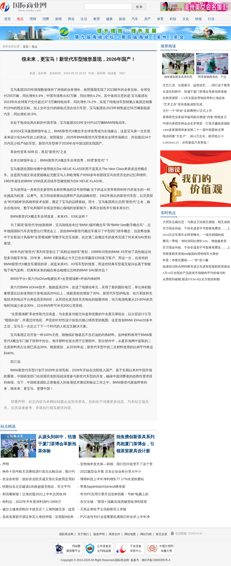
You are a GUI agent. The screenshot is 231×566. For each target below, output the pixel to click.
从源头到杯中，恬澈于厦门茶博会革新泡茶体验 (57, 443)
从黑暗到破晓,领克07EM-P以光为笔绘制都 (191, 279)
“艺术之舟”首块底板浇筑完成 (182, 104)
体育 (160, 19)
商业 (71, 19)
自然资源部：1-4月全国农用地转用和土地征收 (194, 98)
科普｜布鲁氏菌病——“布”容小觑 (185, 260)
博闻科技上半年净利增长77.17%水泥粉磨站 (112, 479)
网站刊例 (146, 534)
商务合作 (114, 534)
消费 (45, 19)
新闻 (58, 19)
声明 (5, 464)
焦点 (20, 19)
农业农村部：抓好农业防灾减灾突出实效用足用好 (38, 479)
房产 (147, 19)
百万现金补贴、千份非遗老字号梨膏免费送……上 (196, 228)
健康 (109, 19)
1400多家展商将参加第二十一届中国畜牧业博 (193, 130)
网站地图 (130, 534)
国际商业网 (66, 534)
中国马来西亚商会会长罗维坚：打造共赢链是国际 (196, 123)
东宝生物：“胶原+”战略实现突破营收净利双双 (113, 502)
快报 (198, 19)
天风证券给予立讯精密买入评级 (103, 509)
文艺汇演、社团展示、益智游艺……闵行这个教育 (196, 85)
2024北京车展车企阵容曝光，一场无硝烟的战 (193, 234)
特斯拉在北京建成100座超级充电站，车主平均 (36, 486)
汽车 (135, 19)
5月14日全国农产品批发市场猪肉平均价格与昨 (194, 273)
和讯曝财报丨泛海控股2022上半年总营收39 (34, 494)
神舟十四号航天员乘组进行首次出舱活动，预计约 (38, 471)
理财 (33, 19)
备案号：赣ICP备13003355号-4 (150, 560)
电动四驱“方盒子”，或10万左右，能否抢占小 (193, 136)
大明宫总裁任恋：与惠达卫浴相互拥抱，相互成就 (196, 222)
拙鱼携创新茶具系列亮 (178, 76)
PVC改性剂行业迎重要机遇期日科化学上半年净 (115, 517)
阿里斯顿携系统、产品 (212, 76)
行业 (211, 19)
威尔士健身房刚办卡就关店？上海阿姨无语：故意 (38, 509)
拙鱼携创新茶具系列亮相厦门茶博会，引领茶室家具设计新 (135, 443)
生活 (84, 19)
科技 (173, 19)
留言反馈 (161, 534)
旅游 (122, 19)
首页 (7, 19)
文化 (185, 19)
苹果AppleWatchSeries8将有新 (102, 486)
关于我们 (83, 534)
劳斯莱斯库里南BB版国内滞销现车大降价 (191, 254)
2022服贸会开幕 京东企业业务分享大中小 (110, 471)
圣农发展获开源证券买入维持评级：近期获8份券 (38, 517)
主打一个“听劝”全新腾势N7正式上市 (187, 110)
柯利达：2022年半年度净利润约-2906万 (31, 502)
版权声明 (99, 534)
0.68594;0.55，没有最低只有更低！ (186, 142)
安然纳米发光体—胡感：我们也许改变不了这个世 (116, 464)
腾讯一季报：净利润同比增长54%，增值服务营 (195, 241)
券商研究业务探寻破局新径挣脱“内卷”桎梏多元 (195, 117)
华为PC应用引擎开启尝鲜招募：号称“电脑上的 (114, 494)
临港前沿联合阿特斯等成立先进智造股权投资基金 (196, 266)
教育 (96, 19)
